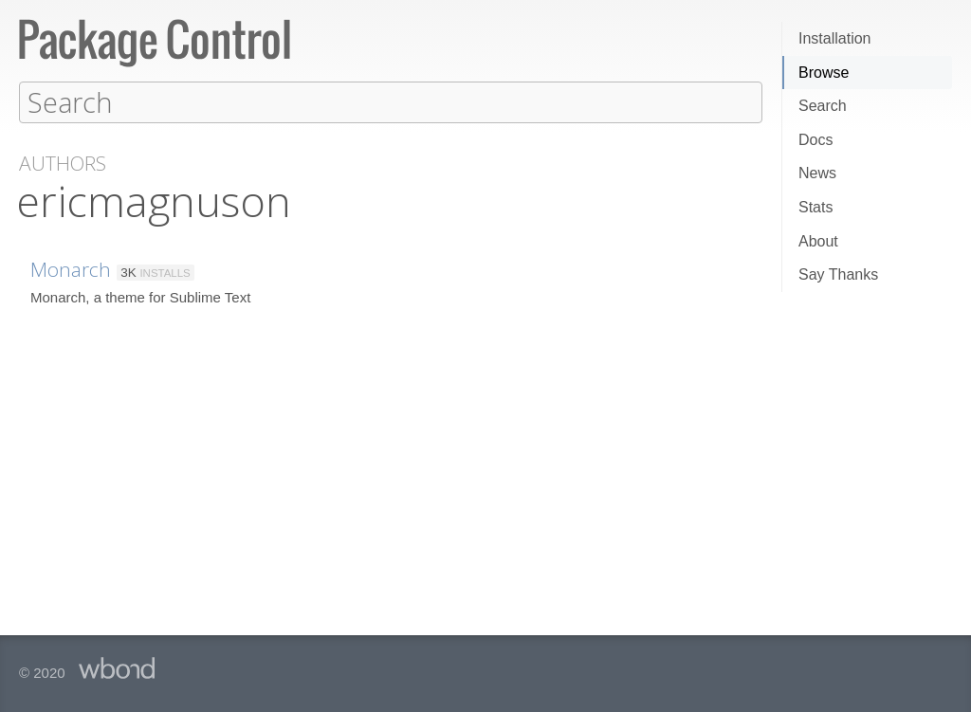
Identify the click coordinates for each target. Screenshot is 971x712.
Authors (62, 162)
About (818, 241)
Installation (834, 38)
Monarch (70, 268)
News (817, 173)
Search (822, 106)
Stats (815, 207)
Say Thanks (838, 274)
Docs (815, 140)
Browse (823, 72)
